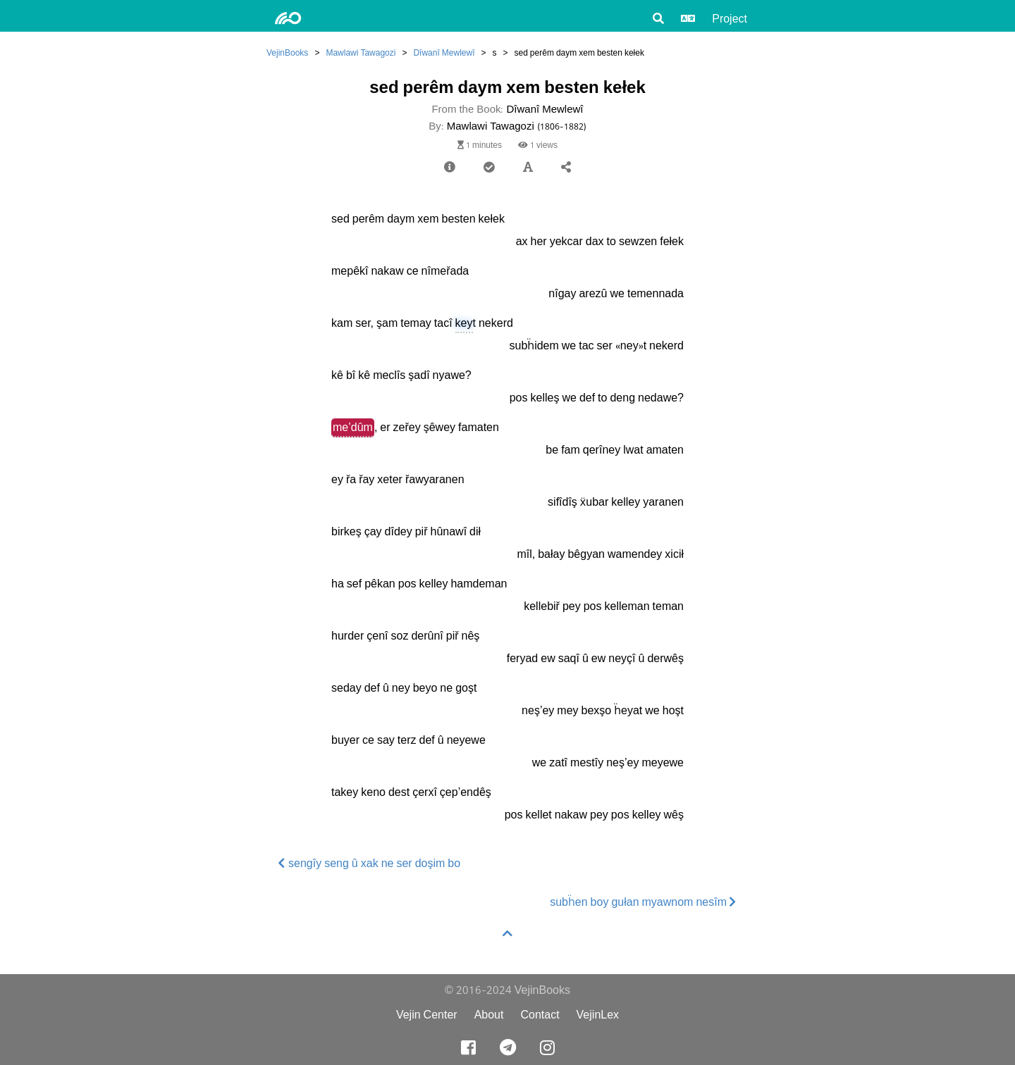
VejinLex (598, 1014)
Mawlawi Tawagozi (360, 52)
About (489, 1014)
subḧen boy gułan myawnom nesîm (643, 902)
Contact (539, 1014)
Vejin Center (426, 1014)
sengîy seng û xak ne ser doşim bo (369, 863)
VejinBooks (287, 52)
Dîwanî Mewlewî (443, 52)
